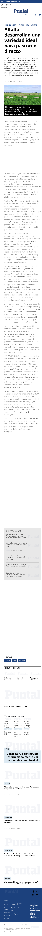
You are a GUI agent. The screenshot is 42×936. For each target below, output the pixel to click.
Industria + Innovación (8, 679)
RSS (33, 919)
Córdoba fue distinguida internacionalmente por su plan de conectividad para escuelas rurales (22, 758)
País (12, 911)
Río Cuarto (6, 908)
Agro (18, 907)
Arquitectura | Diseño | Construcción (18, 706)
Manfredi (22, 660)
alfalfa (8, 660)
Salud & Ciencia (20, 679)
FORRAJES (26, 729)
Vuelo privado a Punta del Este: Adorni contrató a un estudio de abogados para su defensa (22, 855)
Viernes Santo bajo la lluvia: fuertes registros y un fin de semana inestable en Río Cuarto (16, 536)
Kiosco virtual (32, 914)
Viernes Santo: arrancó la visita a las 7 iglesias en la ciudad (22, 821)
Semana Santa (8, 817)
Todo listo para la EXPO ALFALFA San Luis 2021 (7, 727)
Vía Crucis (7, 783)
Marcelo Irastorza (17, 550)
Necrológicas (14, 914)
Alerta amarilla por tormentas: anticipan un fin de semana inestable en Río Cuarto (21, 883)
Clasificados (34, 917)
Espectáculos (15, 904)
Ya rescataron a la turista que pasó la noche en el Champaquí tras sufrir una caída (16, 557)
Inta (14, 660)
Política (6, 918)
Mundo (19, 904)
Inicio (6, 904)
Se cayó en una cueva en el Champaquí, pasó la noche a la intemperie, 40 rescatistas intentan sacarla (15, 575)
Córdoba (7, 749)
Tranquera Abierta (34, 679)
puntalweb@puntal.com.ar (10, 931)
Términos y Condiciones (9, 924)
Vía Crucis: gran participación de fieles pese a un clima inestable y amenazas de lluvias (16, 566)
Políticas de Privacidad (22, 924)
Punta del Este (8, 850)
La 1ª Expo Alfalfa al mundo (11, 729)
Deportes (7, 912)
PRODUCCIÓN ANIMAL (19, 729)
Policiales (7, 915)
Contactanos (35, 911)
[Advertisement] (26, 158)
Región (13, 908)
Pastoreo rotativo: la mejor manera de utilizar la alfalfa (27, 727)
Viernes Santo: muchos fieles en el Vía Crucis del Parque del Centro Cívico (16, 544)
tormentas (7, 878)
